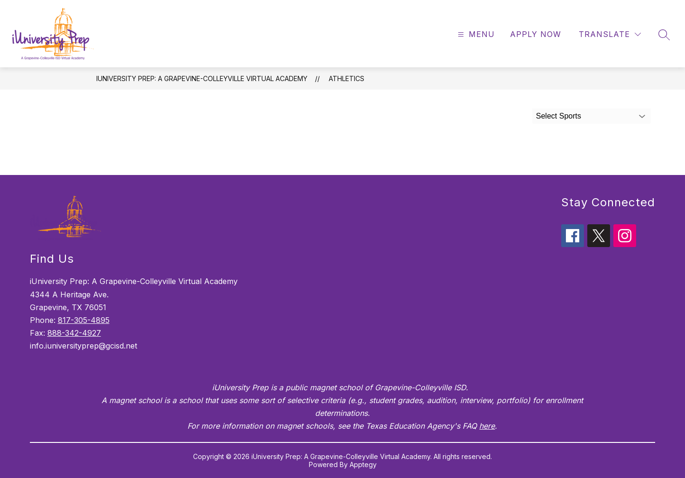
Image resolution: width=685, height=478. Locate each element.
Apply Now (535, 34)
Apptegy (363, 464)
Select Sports (558, 116)
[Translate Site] (609, 34)
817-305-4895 (84, 320)
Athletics (346, 78)
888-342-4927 (74, 333)
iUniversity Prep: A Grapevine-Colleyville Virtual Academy (201, 78)
